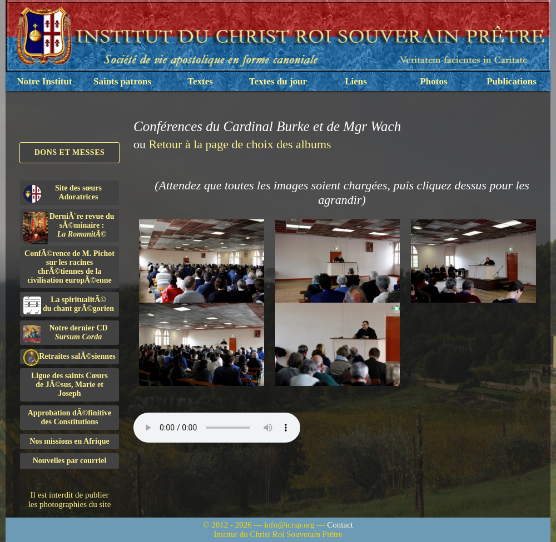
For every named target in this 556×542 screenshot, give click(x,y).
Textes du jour (278, 81)
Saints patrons (122, 81)
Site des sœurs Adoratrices (62, 193)
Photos (433, 81)
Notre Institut (44, 81)
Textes (200, 81)
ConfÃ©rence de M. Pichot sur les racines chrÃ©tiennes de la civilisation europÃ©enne (69, 266)
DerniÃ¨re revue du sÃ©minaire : (69, 227)
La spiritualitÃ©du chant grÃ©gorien (68, 304)
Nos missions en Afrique (69, 441)
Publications (512, 81)
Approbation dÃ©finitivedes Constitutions (70, 417)
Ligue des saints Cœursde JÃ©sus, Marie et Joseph (69, 385)
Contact (340, 524)
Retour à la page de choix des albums (240, 144)
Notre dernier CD (65, 333)
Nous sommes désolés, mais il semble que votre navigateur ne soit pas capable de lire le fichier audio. (216, 428)
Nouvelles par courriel (70, 460)
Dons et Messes (69, 152)
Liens (356, 81)
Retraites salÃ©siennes (69, 356)
